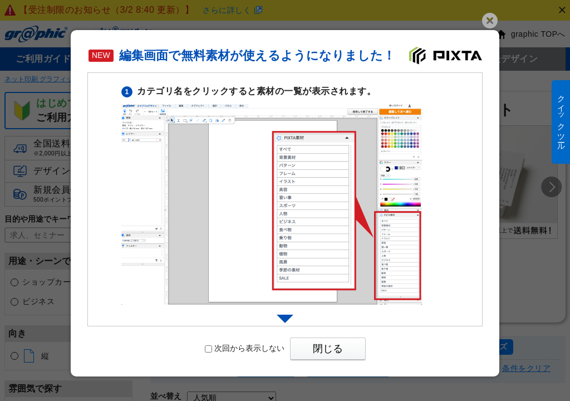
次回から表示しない (244, 348)
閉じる (328, 348)
